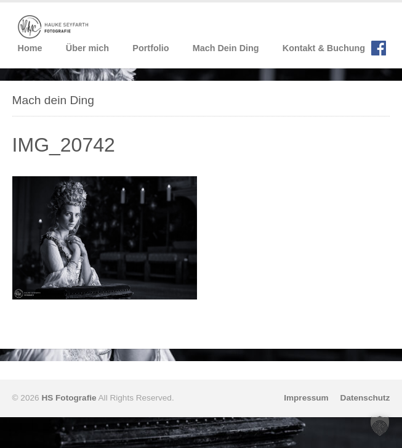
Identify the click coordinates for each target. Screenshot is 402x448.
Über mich (87, 48)
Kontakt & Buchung (324, 48)
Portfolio (150, 48)
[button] (380, 426)
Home (30, 48)
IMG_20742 (63, 145)
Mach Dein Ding (226, 48)
